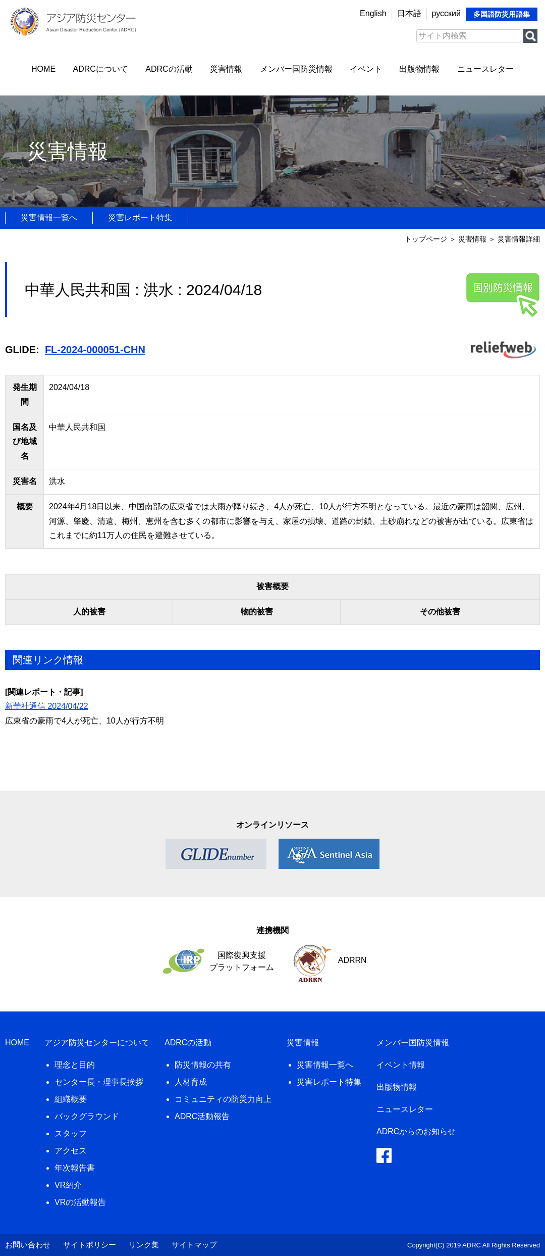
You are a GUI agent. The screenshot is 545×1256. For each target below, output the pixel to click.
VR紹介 (68, 1185)
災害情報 (226, 69)
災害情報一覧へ (49, 217)
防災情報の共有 (203, 1064)
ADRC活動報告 (202, 1116)
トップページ (426, 239)
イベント (366, 69)
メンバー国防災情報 (296, 69)
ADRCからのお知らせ (416, 1131)
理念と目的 (74, 1064)
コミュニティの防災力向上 (223, 1099)
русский (446, 13)
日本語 (409, 13)
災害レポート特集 (140, 217)
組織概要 (70, 1099)
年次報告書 (74, 1168)
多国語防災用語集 (501, 14)
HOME (43, 69)
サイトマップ (194, 1244)
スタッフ (70, 1133)
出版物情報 (419, 69)
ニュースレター (485, 69)
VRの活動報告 (80, 1202)
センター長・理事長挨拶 (98, 1082)
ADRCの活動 (168, 69)
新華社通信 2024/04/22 (46, 706)
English (373, 13)
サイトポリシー (89, 1244)
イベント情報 (400, 1064)
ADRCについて (100, 69)
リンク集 (144, 1244)
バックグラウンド (86, 1116)
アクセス (70, 1150)
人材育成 (191, 1082)
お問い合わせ (27, 1244)
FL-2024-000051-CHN (95, 349)
